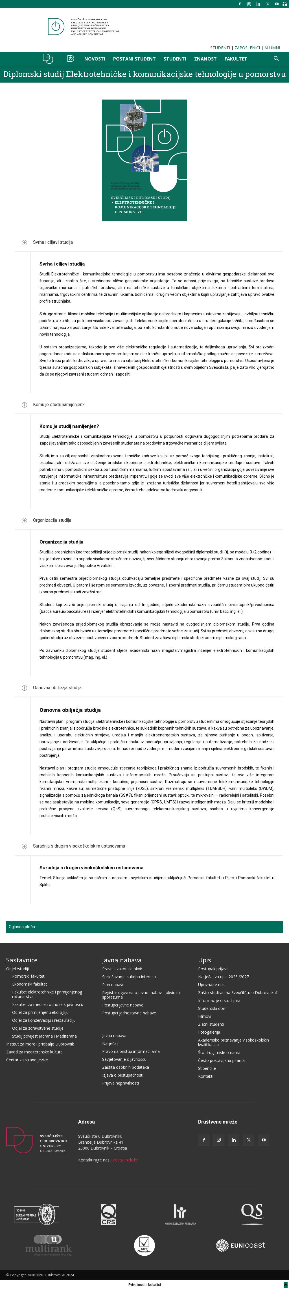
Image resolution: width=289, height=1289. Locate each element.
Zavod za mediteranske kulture (34, 1052)
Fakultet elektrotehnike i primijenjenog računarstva (47, 994)
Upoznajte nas (211, 984)
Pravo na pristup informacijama (131, 1051)
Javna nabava (122, 960)
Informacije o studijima (219, 1000)
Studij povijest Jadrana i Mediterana (44, 1036)
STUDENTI (220, 47)
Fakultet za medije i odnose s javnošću (47, 1004)
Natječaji (110, 1043)
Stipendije (207, 1068)
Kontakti (205, 1076)
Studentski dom (212, 1008)
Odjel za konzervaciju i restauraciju (44, 1020)
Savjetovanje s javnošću (124, 1059)
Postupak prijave (213, 968)
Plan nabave (113, 984)
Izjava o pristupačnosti (122, 1075)
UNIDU (49, 59)
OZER (70, 59)
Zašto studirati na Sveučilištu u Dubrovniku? (237, 992)
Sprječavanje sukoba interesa (129, 976)
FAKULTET (236, 59)
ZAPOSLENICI (247, 47)
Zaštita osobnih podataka (125, 1067)
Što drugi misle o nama (219, 1052)
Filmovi (204, 1016)
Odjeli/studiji (17, 968)
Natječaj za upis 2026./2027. (224, 976)
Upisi (205, 960)
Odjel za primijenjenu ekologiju (40, 1012)
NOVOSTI (94, 59)
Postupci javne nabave (122, 1005)
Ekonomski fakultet (29, 984)
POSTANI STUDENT (134, 59)
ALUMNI (272, 47)
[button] (276, 59)
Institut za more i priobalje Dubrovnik (40, 1044)
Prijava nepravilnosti (120, 1083)
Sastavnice (22, 960)
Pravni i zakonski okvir (122, 968)
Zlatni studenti (211, 1024)
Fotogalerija (209, 1032)
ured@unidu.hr (124, 1160)
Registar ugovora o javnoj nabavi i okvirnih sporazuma (141, 995)
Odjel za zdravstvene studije (38, 1028)
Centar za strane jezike (27, 1059)
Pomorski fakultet (28, 976)
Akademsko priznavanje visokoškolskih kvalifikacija (233, 1042)
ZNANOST (205, 59)
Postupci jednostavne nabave (129, 1013)
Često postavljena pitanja (221, 1060)
